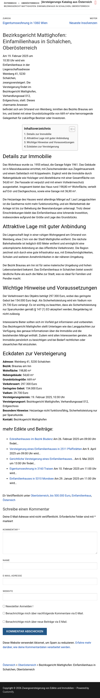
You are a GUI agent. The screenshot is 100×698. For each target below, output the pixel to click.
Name (6, 560)
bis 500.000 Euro (60, 495)
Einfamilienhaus (81, 495)
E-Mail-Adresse (12, 575)
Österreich (9, 500)
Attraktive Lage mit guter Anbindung (48, 138)
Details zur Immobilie (39, 134)
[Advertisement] (68, 79)
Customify (8, 691)
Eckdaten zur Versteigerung (43, 146)
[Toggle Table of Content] (70, 129)
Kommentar (11, 529)
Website (8, 591)
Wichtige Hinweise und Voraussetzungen (50, 142)
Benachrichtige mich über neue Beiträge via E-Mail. (36, 621)
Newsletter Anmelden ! (18, 606)
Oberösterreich (40, 495)
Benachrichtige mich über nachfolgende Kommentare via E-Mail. (45, 613)
